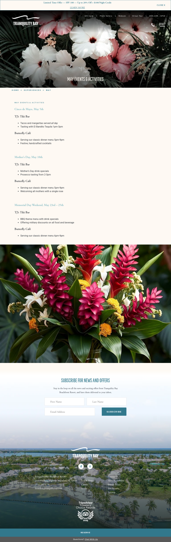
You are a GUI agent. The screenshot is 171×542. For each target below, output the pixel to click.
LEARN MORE (77, 7)
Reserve (85, 532)
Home (15, 90)
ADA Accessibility (116, 480)
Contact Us (113, 476)
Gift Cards (89, 16)
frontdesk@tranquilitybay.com (48, 488)
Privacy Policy (114, 484)
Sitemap (111, 492)
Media (84, 488)
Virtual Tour (137, 16)
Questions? (85, 539)
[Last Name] (106, 401)
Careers (84, 484)
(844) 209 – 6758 (157, 16)
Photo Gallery (106, 16)
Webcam (122, 16)
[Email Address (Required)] (70, 412)
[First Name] (64, 401)
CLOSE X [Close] (161, 5)
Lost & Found (87, 480)
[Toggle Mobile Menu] (162, 25)
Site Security (113, 488)
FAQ (83, 476)
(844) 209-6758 (42, 484)
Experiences (32, 90)
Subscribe (114, 411)
